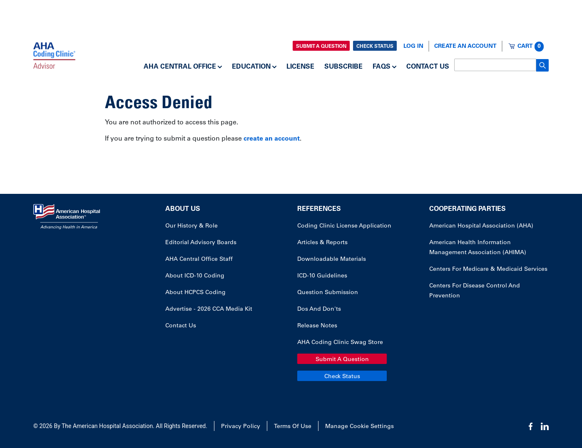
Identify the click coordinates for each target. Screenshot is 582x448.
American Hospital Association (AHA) (481, 226)
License (300, 67)
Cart (530, 47)
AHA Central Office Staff (199, 259)
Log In (413, 47)
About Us (182, 209)
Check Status (374, 46)
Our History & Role (191, 226)
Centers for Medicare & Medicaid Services (488, 269)
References (319, 209)
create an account (272, 139)
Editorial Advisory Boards (200, 243)
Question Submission (327, 293)
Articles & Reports (322, 243)
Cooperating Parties (467, 209)
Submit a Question (321, 46)
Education (251, 67)
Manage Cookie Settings (359, 427)
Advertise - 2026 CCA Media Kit (208, 309)
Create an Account (465, 47)
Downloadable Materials (331, 259)
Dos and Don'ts (319, 309)
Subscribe (343, 67)
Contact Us (427, 67)
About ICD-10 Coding (194, 276)
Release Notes (317, 326)
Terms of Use (292, 427)
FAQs (381, 67)
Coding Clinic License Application (344, 226)
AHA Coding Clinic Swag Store (340, 343)
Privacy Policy (240, 427)
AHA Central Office (180, 67)
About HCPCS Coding (195, 293)
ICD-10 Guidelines (322, 276)
